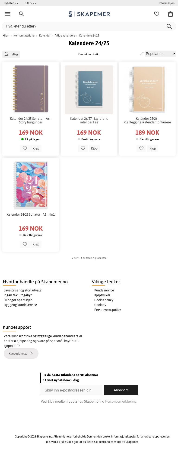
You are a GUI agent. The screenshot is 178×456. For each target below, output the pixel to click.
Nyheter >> (10, 3)
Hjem (6, 35)
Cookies (100, 305)
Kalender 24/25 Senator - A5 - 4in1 (31, 214)
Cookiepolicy (103, 300)
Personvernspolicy (107, 310)
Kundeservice (104, 290)
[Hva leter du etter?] (89, 26)
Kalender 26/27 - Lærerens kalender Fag (89, 120)
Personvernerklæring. (121, 401)
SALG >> (30, 3)
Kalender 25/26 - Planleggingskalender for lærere (147, 120)
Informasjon (167, 3)
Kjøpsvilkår (102, 295)
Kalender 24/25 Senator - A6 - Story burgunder (30, 120)
